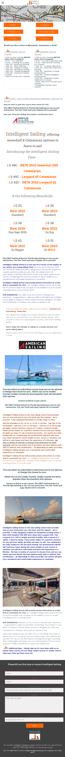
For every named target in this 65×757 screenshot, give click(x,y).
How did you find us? (35, 716)
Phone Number (35, 687)
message (35, 695)
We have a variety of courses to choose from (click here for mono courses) (30, 442)
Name (35, 670)
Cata (41, 52)
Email (35, 678)
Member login (34, 731)
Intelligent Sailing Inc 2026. (24, 745)
